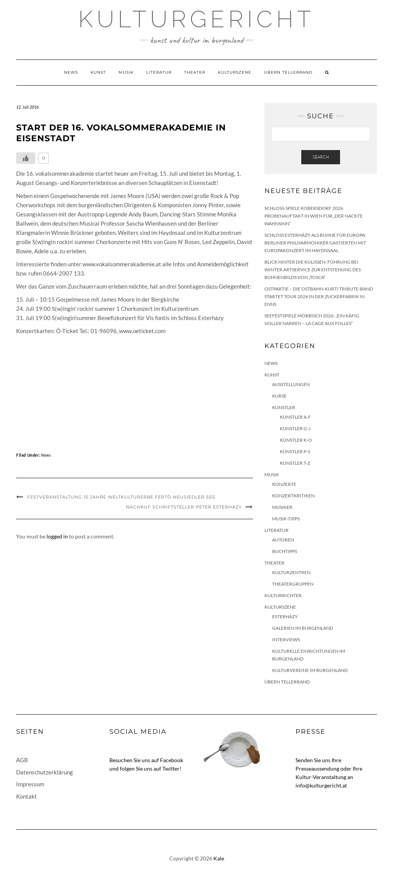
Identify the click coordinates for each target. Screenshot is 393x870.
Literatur (159, 72)
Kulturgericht (196, 19)
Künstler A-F (295, 417)
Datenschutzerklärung (44, 772)
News (71, 72)
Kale (218, 858)
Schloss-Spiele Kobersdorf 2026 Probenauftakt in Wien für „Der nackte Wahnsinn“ (313, 215)
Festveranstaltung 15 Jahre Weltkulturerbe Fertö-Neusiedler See (121, 497)
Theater (194, 72)
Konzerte (284, 484)
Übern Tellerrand (288, 72)
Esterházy (285, 616)
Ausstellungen (291, 384)
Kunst (98, 72)
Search (320, 157)
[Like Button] (25, 158)
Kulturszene (234, 72)
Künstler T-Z (295, 463)
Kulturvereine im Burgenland (310, 670)
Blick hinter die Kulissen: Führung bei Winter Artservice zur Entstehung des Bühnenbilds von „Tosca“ (312, 269)
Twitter (171, 768)
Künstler (283, 407)
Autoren (283, 540)
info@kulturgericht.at (321, 785)
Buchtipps (284, 551)
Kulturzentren (291, 572)
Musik (126, 72)
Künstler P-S (295, 451)
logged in (57, 536)
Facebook (171, 760)
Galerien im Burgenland (302, 628)
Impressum (30, 784)
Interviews (286, 639)
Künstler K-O (296, 440)
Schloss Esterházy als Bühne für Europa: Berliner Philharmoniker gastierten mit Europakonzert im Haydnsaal (315, 242)
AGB (22, 759)
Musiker (282, 507)
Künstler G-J (295, 428)
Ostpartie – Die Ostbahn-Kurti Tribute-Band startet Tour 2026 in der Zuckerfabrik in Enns (318, 296)
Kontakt (26, 796)
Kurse (279, 396)
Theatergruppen (293, 584)
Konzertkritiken (293, 496)
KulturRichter (283, 595)
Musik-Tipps (286, 519)
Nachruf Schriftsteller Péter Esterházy (184, 507)
